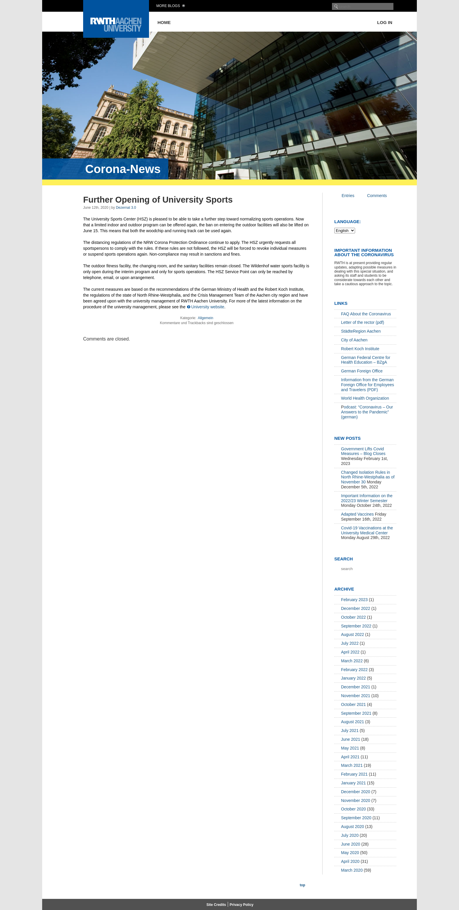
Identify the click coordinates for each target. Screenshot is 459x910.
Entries (348, 195)
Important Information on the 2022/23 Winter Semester (367, 498)
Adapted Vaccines (357, 514)
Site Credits (216, 905)
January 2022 (353, 678)
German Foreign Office (362, 371)
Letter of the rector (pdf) (362, 322)
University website (207, 307)
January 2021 (353, 783)
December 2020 (355, 791)
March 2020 (352, 870)
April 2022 (350, 652)
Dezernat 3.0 (126, 208)
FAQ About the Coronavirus (366, 314)
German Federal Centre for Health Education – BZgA (365, 360)
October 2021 (353, 704)
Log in (384, 22)
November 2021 (355, 695)
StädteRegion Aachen (361, 331)
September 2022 (356, 626)
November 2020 (355, 800)
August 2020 (352, 826)
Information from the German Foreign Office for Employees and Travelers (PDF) (367, 384)
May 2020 (350, 852)
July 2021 (350, 730)
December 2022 (355, 608)
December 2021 (355, 687)
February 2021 (354, 774)
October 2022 (353, 617)
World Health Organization (365, 398)
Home (164, 22)
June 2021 (350, 739)
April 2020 (350, 861)
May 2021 (350, 748)
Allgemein (205, 318)
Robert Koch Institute (360, 348)
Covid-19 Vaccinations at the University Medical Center (367, 530)
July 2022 (350, 643)
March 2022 (352, 660)
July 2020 (350, 835)
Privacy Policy (241, 905)
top (302, 885)
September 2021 (356, 713)
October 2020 (353, 809)
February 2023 (354, 599)
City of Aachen (354, 340)
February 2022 (354, 669)
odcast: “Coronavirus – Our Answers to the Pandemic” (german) (367, 412)
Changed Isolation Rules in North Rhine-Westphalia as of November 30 (368, 477)
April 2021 (350, 757)
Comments (377, 195)
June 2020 (350, 844)
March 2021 (352, 765)
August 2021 (352, 721)
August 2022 (352, 634)
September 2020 (356, 817)
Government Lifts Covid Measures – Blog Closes (363, 451)
